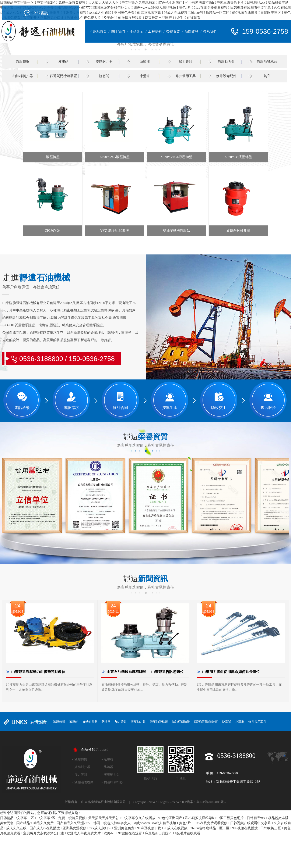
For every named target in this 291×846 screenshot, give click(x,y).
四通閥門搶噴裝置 (63, 76)
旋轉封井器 (104, 61)
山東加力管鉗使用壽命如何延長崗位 (231, 672)
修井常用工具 (185, 76)
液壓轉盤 (22, 61)
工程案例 (155, 31)
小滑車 (145, 76)
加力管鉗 (185, 61)
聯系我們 (210, 31)
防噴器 (145, 61)
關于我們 (118, 31)
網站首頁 (100, 31)
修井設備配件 (226, 76)
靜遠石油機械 (36, 277)
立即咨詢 (40, 13)
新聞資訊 (191, 31)
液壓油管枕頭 (267, 61)
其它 (267, 76)
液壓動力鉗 (226, 61)
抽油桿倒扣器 (23, 76)
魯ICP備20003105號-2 (211, 802)
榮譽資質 (173, 31)
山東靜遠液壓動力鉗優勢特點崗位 (38, 672)
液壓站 (63, 61)
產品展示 (136, 31)
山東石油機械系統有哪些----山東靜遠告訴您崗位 (145, 672)
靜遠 (145, 437)
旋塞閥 (104, 76)
